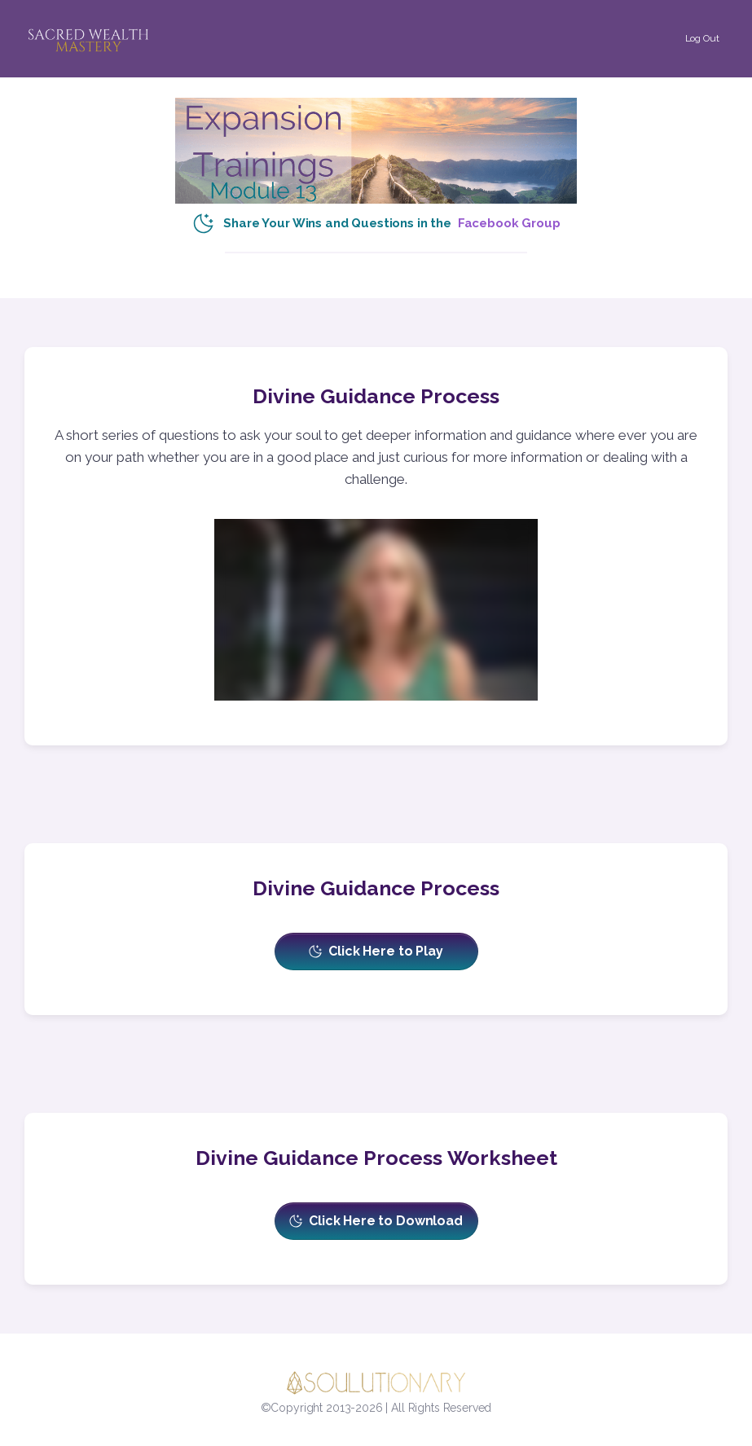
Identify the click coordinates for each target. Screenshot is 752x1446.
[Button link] (702, 38)
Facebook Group (509, 223)
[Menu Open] (233, 18)
